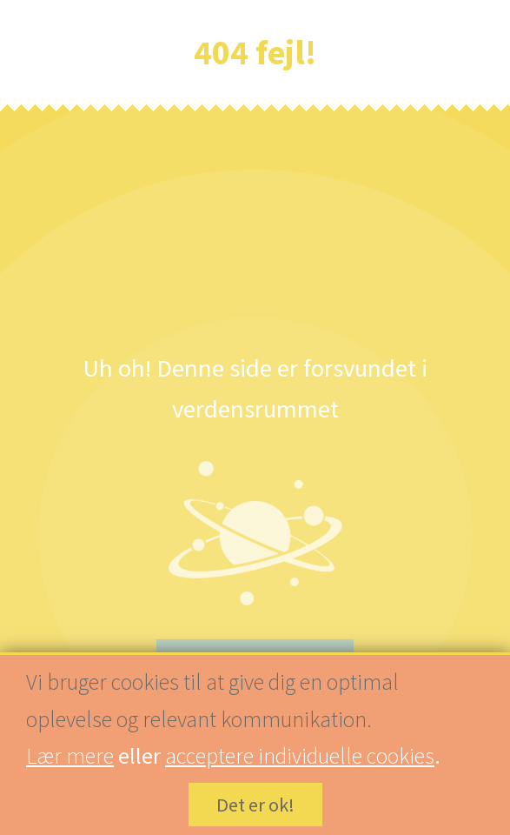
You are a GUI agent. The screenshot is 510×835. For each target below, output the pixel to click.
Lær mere (70, 756)
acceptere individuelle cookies (299, 756)
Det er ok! (255, 805)
